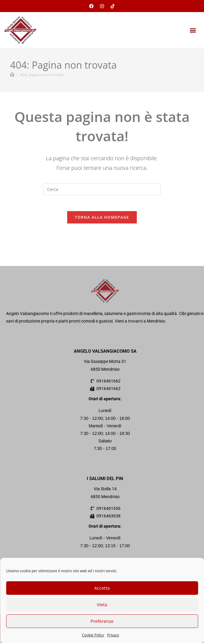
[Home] (12, 74)
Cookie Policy (93, 635)
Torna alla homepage (102, 219)
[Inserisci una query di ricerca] (102, 189)
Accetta (102, 588)
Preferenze (101, 621)
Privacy (113, 635)
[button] (193, 30)
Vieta (102, 604)
